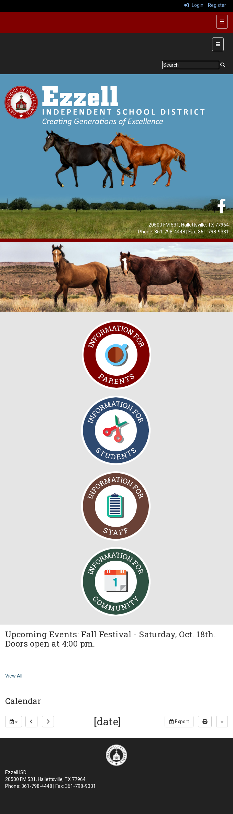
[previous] (31, 721)
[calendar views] (222, 721)
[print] (205, 721)
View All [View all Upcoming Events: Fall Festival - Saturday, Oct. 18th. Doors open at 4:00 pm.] (13, 676)
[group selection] (13, 721)
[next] (48, 721)
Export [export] (179, 721)
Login (193, 5)
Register (217, 5)
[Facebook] (221, 209)
